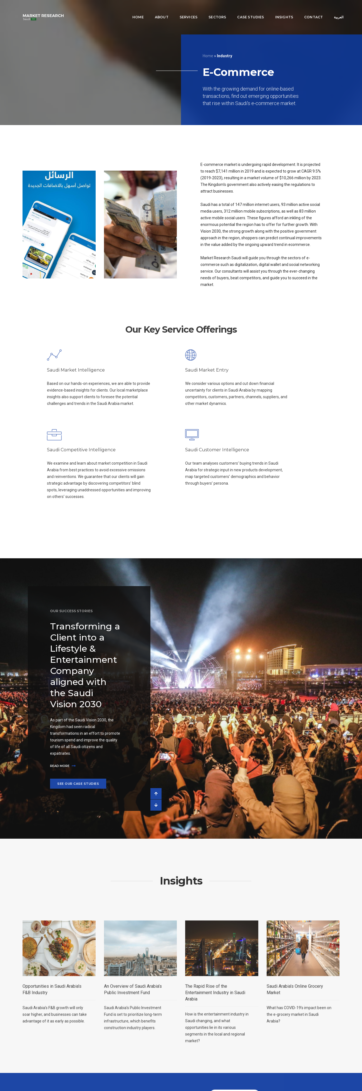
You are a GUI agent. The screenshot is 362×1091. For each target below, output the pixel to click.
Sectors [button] (209, 10)
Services (180, 10)
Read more (63, 766)
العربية (330, 10)
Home (129, 10)
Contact (305, 10)
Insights (276, 10)
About (153, 10)
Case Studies (242, 10)
